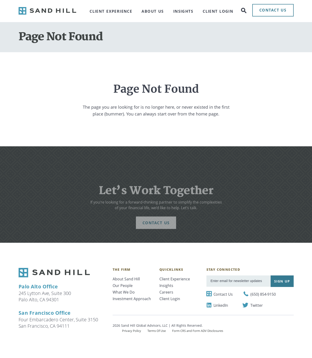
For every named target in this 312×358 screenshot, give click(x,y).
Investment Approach (132, 298)
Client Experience (111, 11)
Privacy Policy (131, 331)
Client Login (218, 11)
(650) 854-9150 (263, 294)
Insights (183, 11)
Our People (123, 285)
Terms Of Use (156, 331)
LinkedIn (220, 305)
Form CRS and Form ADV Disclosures (197, 331)
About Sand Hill (126, 279)
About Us (153, 11)
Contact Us (223, 294)
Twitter (256, 305)
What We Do (124, 292)
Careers (166, 292)
